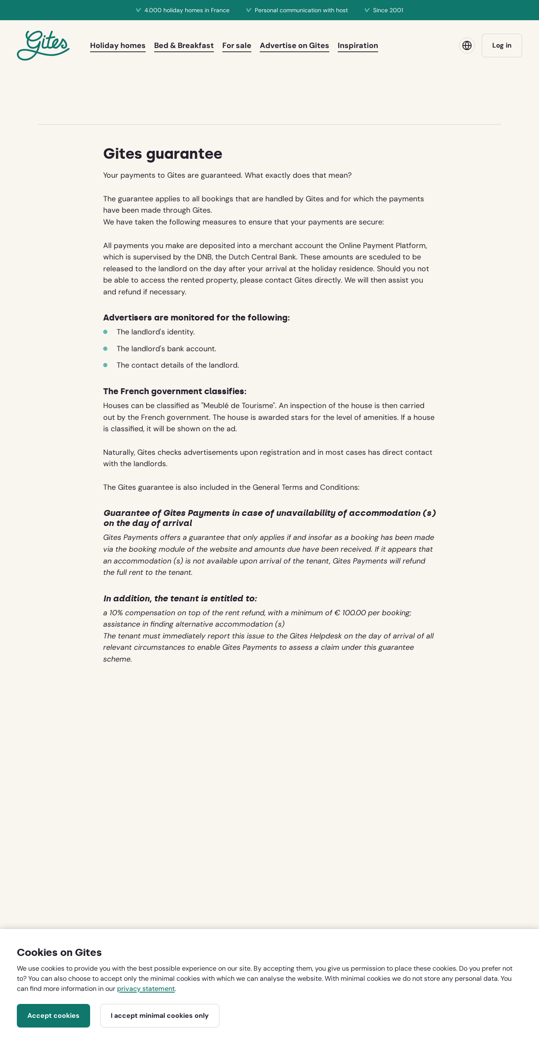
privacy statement (146, 988)
